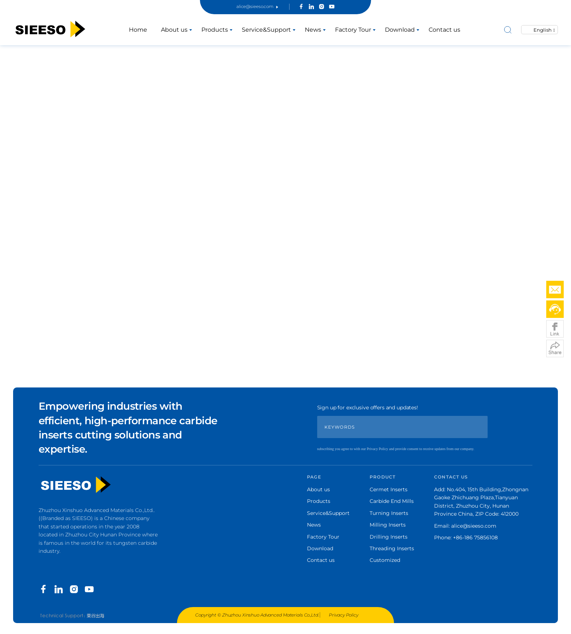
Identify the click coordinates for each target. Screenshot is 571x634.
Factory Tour (353, 29)
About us (174, 29)
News (313, 29)
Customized (385, 560)
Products (214, 29)
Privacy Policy (343, 615)
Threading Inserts (392, 548)
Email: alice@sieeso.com (465, 526)
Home (138, 29)
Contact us (444, 29)
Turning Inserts (389, 513)
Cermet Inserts (388, 489)
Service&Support (266, 29)
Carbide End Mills (392, 501)
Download (400, 29)
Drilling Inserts (388, 536)
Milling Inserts (388, 524)
